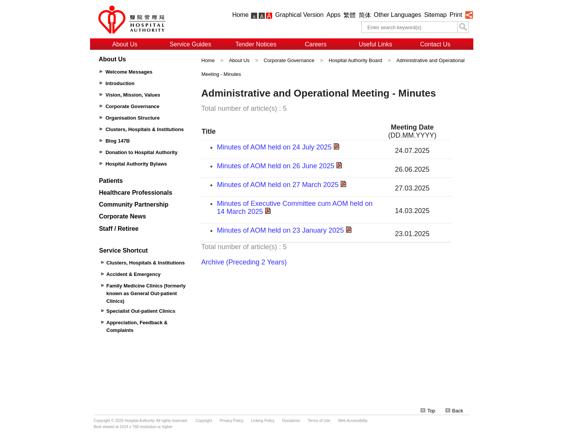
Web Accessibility (353, 421)
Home (240, 14)
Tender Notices (255, 44)
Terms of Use (319, 421)
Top (427, 411)
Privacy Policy (231, 421)
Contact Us (435, 44)
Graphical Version (299, 14)
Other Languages (397, 14)
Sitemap (435, 14)
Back (454, 411)
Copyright (203, 421)
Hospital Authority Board (355, 60)
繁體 (349, 15)
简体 (365, 15)
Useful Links (375, 44)
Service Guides (190, 44)
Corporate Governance (289, 60)
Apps (333, 14)
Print (456, 14)
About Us (125, 44)
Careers (316, 44)
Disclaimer (291, 421)
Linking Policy (262, 421)
